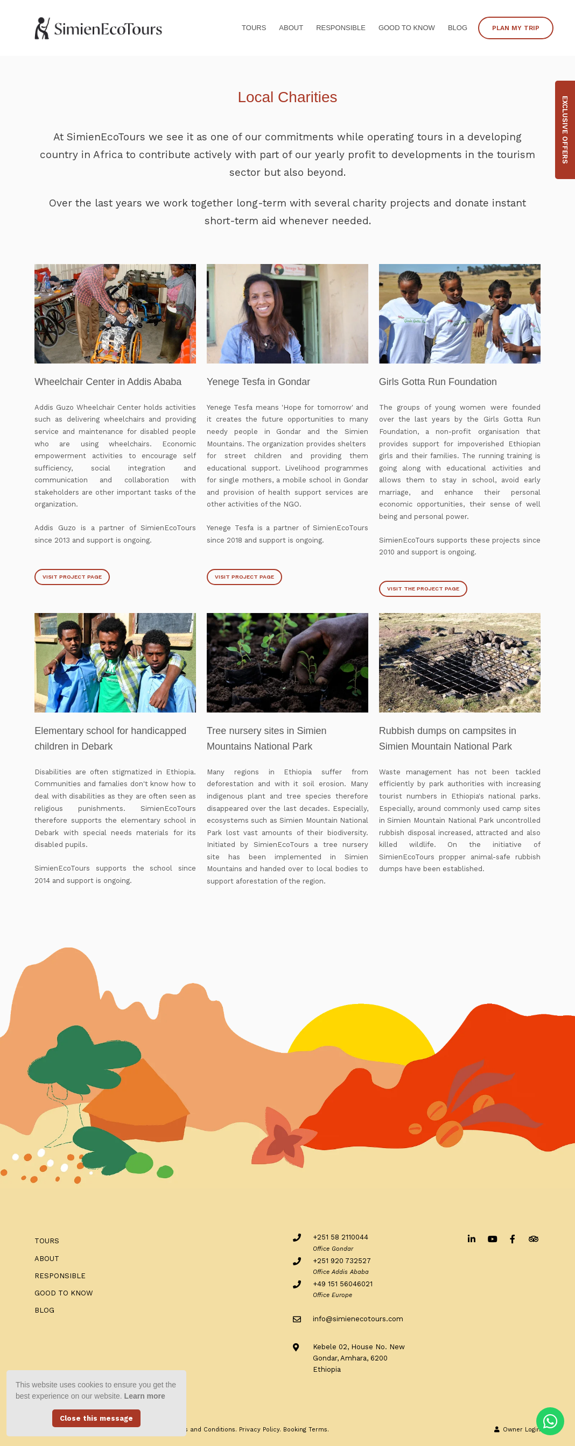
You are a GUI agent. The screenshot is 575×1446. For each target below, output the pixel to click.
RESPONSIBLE (341, 28)
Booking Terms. (306, 1429)
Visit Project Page (72, 577)
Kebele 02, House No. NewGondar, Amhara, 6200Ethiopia (359, 1358)
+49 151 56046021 (343, 1284)
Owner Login (517, 1429)
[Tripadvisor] (533, 1238)
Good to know (406, 28)
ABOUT (291, 28)
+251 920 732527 (342, 1261)
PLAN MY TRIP (515, 28)
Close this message (96, 1418)
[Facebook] (512, 1238)
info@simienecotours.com (358, 1319)
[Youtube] (492, 1238)
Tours (254, 28)
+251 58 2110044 (340, 1237)
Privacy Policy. (260, 1429)
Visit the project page (423, 589)
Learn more (144, 1396)
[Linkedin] (471, 1238)
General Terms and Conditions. (190, 1429)
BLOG (457, 28)
